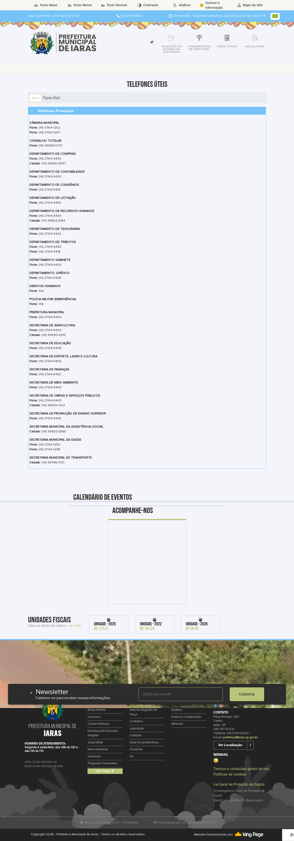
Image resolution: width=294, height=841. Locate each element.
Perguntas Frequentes (102, 763)
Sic (132, 756)
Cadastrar (247, 694)
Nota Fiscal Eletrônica (144, 742)
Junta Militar (95, 742)
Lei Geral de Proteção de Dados (239, 784)
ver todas (75, 625)
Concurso (94, 717)
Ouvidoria (94, 756)
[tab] (152, 42)
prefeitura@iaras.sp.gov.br (240, 737)
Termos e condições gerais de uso (241, 769)
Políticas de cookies (229, 774)
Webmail (177, 723)
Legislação (137, 728)
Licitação (135, 735)
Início (35, 98)
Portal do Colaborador (186, 717)
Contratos (136, 721)
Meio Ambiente (98, 749)
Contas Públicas (98, 723)
